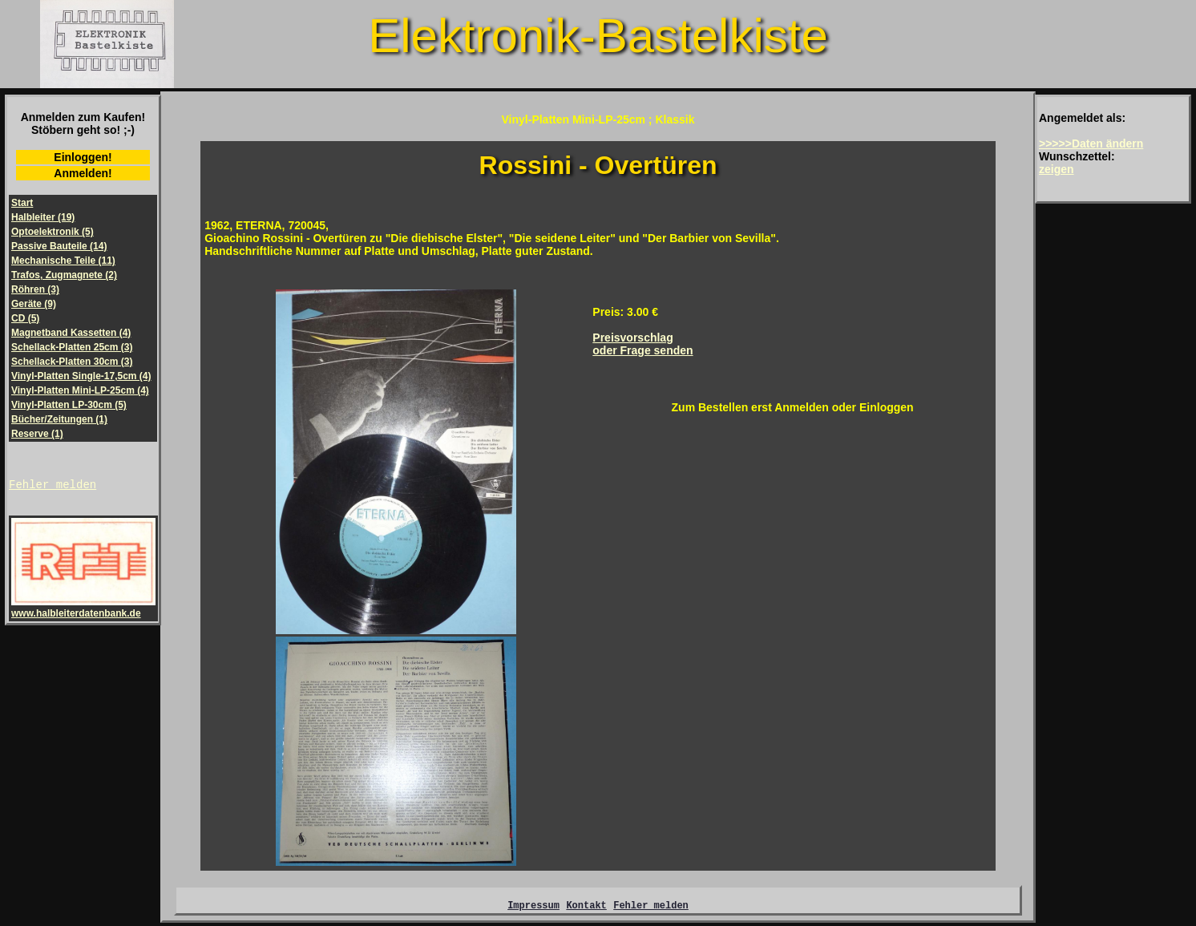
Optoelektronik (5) (52, 231)
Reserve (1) (37, 433)
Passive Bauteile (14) (59, 246)
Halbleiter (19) (43, 217)
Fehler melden (52, 486)
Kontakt (586, 907)
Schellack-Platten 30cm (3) (71, 361)
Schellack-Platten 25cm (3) (71, 347)
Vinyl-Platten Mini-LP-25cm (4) (80, 390)
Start (22, 202)
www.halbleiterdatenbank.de (83, 610)
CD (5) (25, 318)
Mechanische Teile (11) (63, 260)
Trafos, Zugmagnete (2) (64, 275)
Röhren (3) (35, 289)
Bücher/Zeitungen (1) (59, 419)
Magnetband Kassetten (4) (71, 332)
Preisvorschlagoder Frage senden (642, 344)
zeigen (1056, 169)
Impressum (533, 907)
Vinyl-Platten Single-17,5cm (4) (81, 376)
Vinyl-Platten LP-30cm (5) (69, 404)
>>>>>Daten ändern (1091, 143)
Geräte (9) (33, 303)
